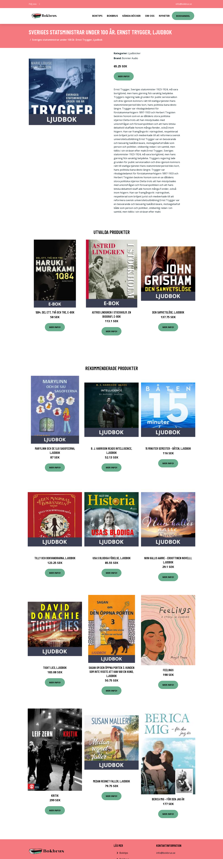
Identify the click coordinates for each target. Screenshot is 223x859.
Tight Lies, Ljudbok (55, 667)
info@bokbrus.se (184, 4)
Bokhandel (183, 15)
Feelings (168, 670)
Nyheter (164, 15)
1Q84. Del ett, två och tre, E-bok (54, 312)
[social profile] (39, 4)
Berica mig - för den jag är (168, 799)
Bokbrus (112, 15)
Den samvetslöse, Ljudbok (168, 312)
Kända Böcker (131, 15)
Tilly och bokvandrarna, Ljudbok (54, 558)
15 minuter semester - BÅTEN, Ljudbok (168, 448)
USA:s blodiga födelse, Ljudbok (112, 558)
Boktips (97, 15)
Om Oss (149, 15)
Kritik (55, 795)
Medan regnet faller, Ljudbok (111, 781)
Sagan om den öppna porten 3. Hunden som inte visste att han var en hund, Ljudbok (111, 672)
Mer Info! (123, 76)
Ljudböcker (134, 53)
